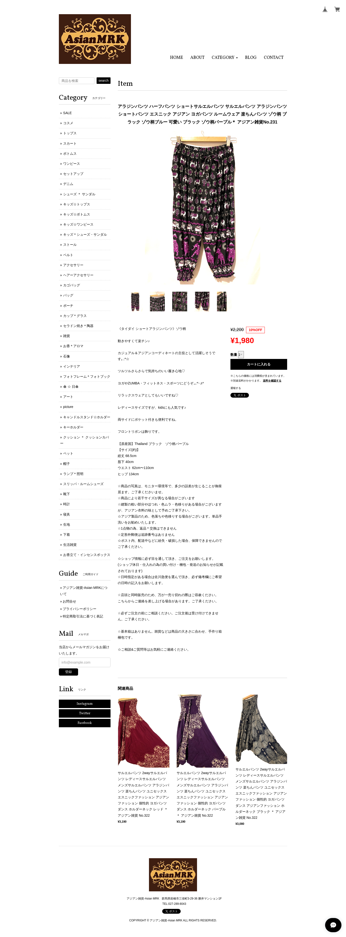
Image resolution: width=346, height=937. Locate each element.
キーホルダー (73, 427)
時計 (66, 504)
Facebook (85, 723)
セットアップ (73, 174)
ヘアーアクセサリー (78, 275)
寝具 (66, 514)
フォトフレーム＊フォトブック (86, 376)
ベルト (68, 255)
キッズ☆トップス (76, 204)
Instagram (85, 704)
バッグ (68, 295)
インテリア (71, 366)
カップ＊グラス (75, 316)
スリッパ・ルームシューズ (83, 484)
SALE (67, 113)
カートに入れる (259, 364)
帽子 (66, 464)
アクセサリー (73, 265)
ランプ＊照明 (73, 474)
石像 (66, 356)
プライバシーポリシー (79, 609)
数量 (233, 355)
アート (68, 397)
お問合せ (69, 601)
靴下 (66, 494)
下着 (66, 534)
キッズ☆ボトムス (76, 214)
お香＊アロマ (73, 346)
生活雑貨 (70, 545)
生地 (66, 524)
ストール (70, 245)
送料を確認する (272, 380)
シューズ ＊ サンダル (79, 194)
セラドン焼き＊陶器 (78, 326)
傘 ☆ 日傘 (71, 386)
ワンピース (71, 164)
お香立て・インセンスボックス (86, 555)
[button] (224, 58)
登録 (68, 672)
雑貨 (66, 336)
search (104, 80)
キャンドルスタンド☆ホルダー (86, 417)
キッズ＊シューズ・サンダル (85, 234)
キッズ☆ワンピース (78, 224)
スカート (70, 143)
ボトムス (70, 153)
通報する (235, 388)
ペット (68, 453)
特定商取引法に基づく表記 (83, 616)
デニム (68, 184)
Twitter (84, 713)
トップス (70, 133)
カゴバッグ (71, 285)
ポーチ (68, 306)
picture (68, 407)
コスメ (68, 123)
